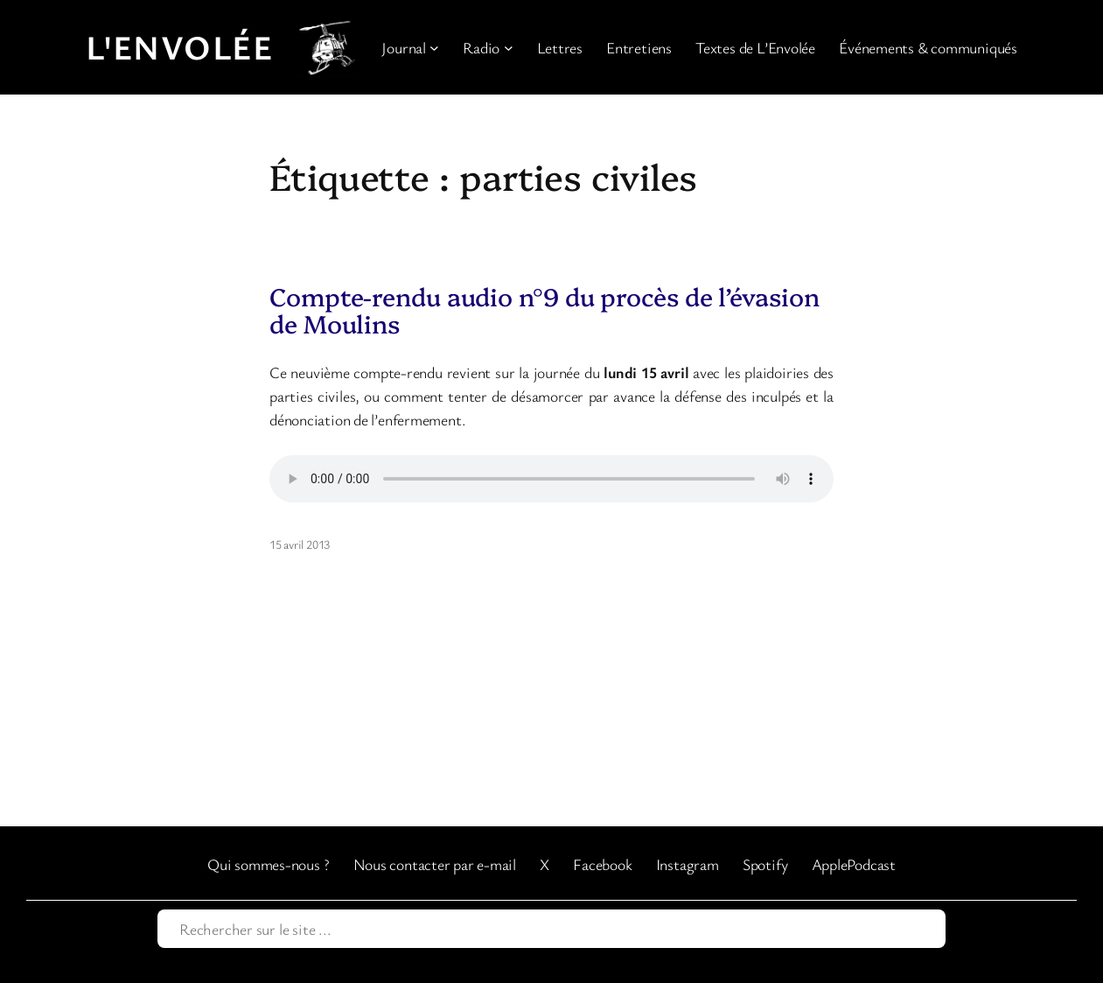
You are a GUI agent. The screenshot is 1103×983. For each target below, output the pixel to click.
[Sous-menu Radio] (508, 48)
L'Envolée (179, 46)
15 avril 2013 (299, 544)
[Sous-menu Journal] (434, 48)
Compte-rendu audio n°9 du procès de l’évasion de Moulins (544, 310)
